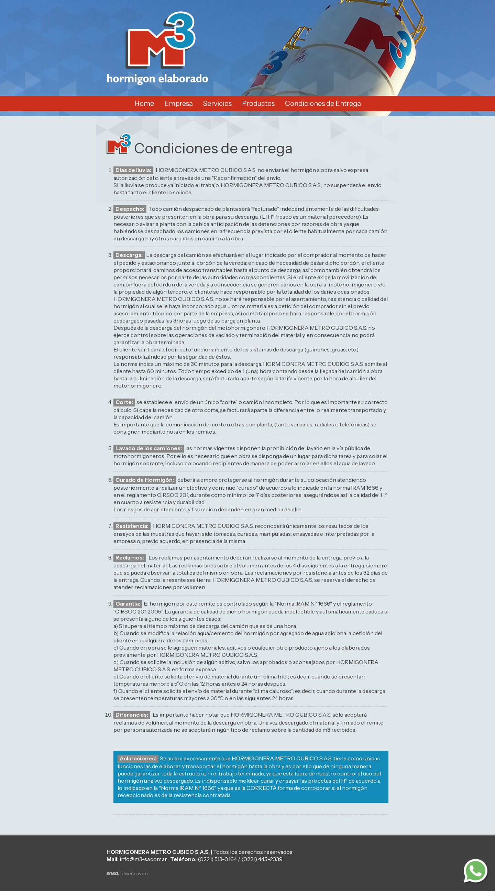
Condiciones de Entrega (323, 103)
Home (144, 103)
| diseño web (127, 873)
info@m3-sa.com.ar (143, 859)
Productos (258, 103)
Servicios (217, 103)
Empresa (178, 103)
